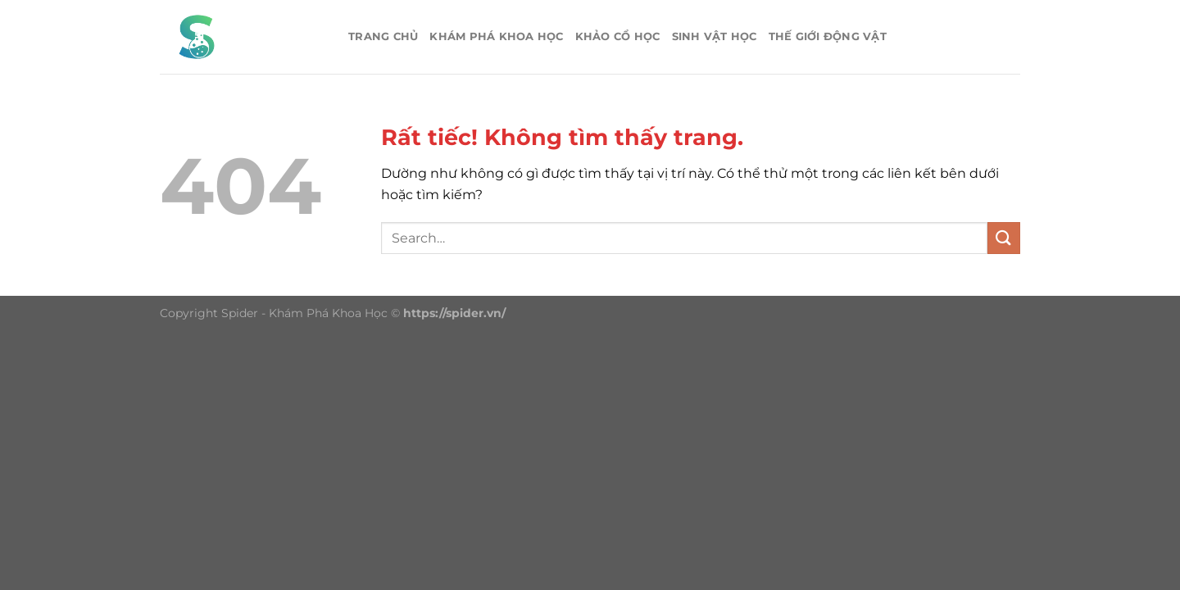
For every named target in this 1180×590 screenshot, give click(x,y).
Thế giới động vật (828, 36)
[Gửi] (1003, 238)
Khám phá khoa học (496, 36)
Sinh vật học (714, 36)
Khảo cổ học (617, 36)
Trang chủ (383, 36)
